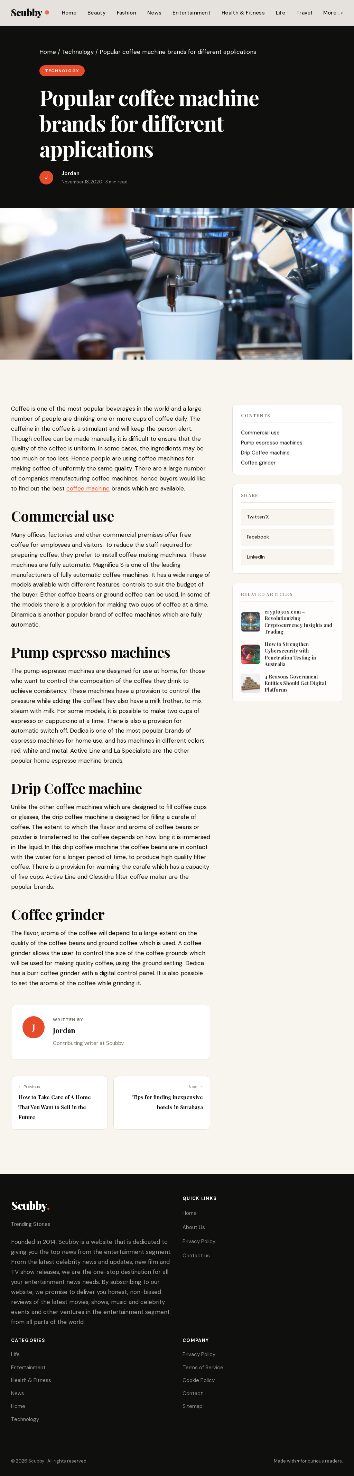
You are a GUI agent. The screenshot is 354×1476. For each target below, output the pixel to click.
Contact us (196, 1255)
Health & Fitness (243, 12)
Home (69, 12)
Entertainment (192, 12)
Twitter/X (258, 522)
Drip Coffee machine (265, 455)
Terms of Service (203, 1367)
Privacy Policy (199, 1241)
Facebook (258, 542)
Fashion (126, 12)
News (154, 12)
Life (280, 12)
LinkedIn (256, 562)
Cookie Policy (199, 1380)
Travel (304, 12)
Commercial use (260, 435)
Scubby (30, 12)
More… (331, 12)
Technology (78, 52)
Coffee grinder (258, 465)
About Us (194, 1227)
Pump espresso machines (271, 445)
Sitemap (193, 1406)
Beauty (96, 12)
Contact (193, 1393)
